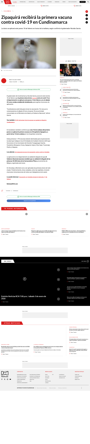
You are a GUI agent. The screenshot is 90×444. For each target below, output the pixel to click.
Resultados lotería (6, 350)
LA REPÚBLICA (62, 383)
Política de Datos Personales (42, 398)
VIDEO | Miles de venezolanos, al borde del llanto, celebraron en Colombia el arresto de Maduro (74, 236)
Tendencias (56, 1)
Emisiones (5, 6)
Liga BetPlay (72, 355)
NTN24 (46, 383)
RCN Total (47, 384)
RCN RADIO (47, 386)
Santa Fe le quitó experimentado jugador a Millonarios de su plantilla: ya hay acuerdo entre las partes (78, 359)
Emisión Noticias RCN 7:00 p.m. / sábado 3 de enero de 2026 (23, 303)
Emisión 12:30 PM (44, 6)
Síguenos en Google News (29, 204)
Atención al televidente (22, 384)
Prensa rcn (19, 390)
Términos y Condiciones (65, 398)
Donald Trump (66, 89)
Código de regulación (22, 387)
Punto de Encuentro (71, 1)
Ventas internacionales (35, 387)
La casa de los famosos (39, 350)
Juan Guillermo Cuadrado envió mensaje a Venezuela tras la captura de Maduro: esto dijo (72, 102)
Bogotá (33, 232)
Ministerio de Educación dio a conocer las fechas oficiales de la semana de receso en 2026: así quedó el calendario (72, 112)
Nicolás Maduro (73, 344)
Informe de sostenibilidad (33, 385)
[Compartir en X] (86, 19)
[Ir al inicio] (8, 2)
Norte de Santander (6, 232)
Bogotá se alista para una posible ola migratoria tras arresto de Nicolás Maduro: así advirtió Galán (44, 236)
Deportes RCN (32, 1)
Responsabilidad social (22, 383)
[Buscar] (88, 2)
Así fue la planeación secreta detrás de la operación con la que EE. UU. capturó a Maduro (72, 92)
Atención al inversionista (20, 393)
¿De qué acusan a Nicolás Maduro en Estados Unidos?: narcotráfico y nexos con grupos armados (77, 294)
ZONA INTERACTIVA (79, 384)
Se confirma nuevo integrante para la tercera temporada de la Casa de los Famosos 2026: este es (48, 353)
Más (84, 267)
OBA (31, 390)
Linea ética (32, 389)
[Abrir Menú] (2, 2)
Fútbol (64, 99)
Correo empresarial (21, 389)
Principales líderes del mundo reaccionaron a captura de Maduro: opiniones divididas (78, 284)
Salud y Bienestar (41, 1)
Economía (49, 1)
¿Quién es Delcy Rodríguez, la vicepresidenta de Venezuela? (69, 121)
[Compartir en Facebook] (86, 15)
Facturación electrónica (35, 383)
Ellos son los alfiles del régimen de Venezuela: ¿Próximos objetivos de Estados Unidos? (75, 303)
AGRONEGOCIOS (62, 386)
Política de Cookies (54, 398)
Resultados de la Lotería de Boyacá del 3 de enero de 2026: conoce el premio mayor (15, 353)
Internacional (23, 1)
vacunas (34, 99)
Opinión (62, 1)
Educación (65, 108)
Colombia (15, 1)
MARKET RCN (77, 388)
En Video (8, 267)
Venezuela (62, 79)
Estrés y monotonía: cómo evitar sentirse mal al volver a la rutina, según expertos (78, 336)
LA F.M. (46, 388)
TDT (53, 383)
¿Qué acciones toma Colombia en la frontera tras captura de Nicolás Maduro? (13, 235)
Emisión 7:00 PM (83, 6)
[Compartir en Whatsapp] (86, 23)
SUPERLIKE (77, 386)
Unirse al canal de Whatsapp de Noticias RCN (28, 91)
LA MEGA (47, 391)
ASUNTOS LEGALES (63, 384)
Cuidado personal (73, 333)
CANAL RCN (82, 1)
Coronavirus (8, 194)
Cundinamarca (17, 194)
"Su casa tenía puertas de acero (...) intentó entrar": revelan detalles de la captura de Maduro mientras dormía (71, 83)
